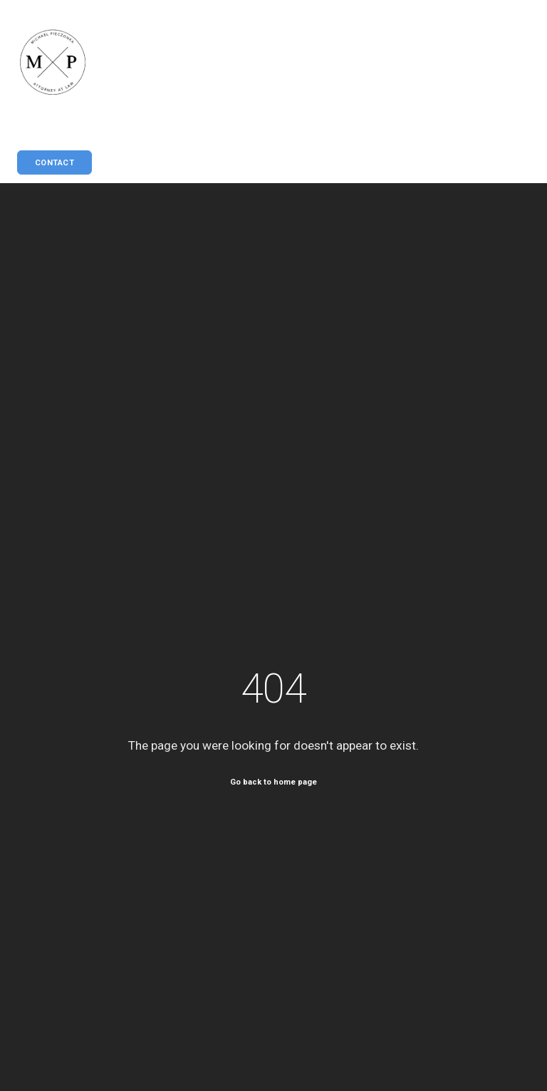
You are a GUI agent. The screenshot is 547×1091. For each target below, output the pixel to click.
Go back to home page (273, 781)
